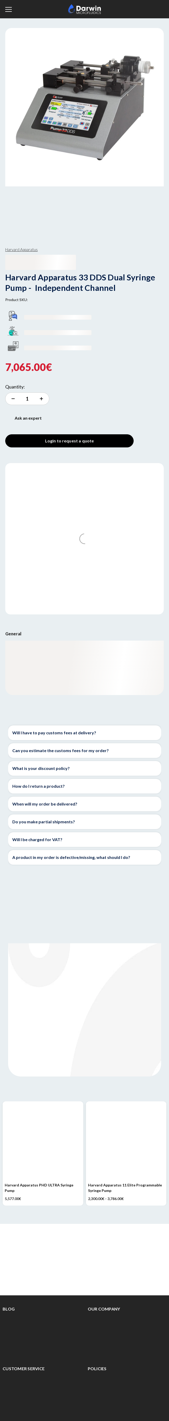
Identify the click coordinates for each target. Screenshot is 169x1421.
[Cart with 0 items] (160, 8)
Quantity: (15, 387)
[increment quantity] (27, 398)
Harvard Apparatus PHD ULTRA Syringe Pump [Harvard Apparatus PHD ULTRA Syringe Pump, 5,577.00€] (39, 1188)
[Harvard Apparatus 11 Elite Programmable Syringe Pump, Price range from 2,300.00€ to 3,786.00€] (126, 1141)
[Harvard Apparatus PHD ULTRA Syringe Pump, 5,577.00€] (43, 1141)
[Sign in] (148, 9)
